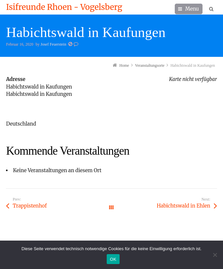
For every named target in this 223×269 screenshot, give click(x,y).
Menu (192, 9)
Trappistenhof (30, 206)
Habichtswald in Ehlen (183, 206)
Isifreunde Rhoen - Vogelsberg (64, 7)
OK (113, 259)
